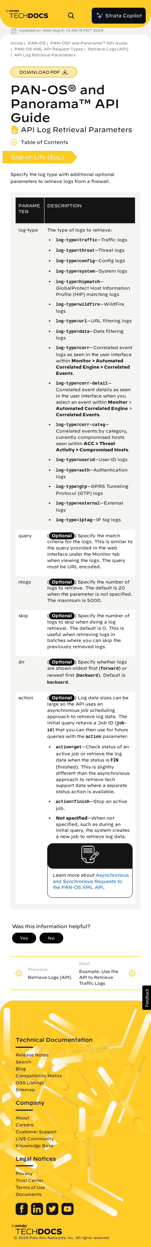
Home (16, 43)
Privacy (24, 1173)
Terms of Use (30, 1187)
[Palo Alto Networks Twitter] (53, 1213)
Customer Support (36, 1131)
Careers (24, 1124)
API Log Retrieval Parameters (44, 55)
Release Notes (32, 1054)
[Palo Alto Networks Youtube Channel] (67, 1213)
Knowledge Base (34, 1145)
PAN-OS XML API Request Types (48, 49)
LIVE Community (35, 1138)
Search (23, 1061)
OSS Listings (30, 1082)
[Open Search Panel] (73, 16)
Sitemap (25, 1089)
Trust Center (29, 1180)
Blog (21, 1068)
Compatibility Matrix (39, 1075)
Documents (28, 1194)
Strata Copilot (118, 15)
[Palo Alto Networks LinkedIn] (37, 1213)
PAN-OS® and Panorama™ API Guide (88, 43)
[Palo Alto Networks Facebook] (22, 1213)
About (22, 1117)
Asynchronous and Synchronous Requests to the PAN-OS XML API (91, 881)
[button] (146, 997)
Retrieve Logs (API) (108, 49)
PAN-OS (36, 43)
